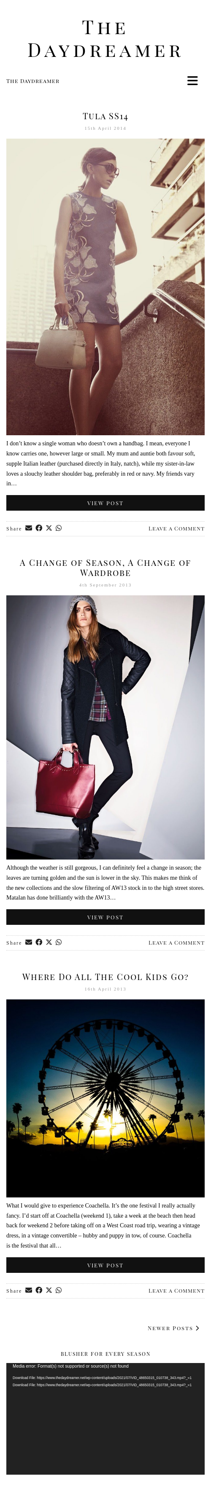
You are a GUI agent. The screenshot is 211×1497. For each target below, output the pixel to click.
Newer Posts (174, 1327)
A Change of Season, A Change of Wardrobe (105, 567)
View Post (105, 502)
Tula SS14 (106, 115)
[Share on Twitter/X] (49, 529)
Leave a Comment (177, 528)
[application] (105, 1418)
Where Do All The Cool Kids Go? (105, 976)
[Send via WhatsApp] (59, 529)
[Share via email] (29, 529)
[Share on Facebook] (39, 529)
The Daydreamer (105, 37)
